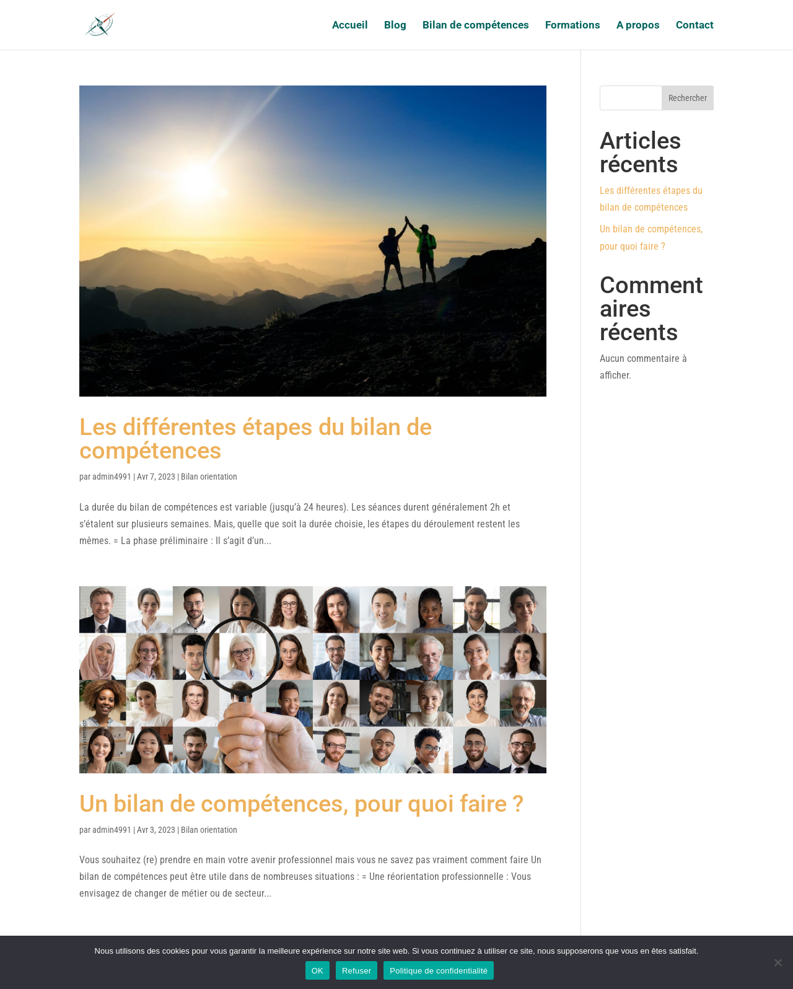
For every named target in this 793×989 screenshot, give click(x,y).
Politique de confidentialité (439, 970)
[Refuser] (777, 962)
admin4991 (111, 476)
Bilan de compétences (476, 25)
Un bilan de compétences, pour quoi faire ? (301, 803)
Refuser (356, 970)
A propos (638, 25)
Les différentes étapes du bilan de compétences (255, 438)
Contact (695, 25)
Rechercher (687, 98)
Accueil (350, 25)
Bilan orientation (209, 476)
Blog (395, 25)
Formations (572, 25)
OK (317, 970)
